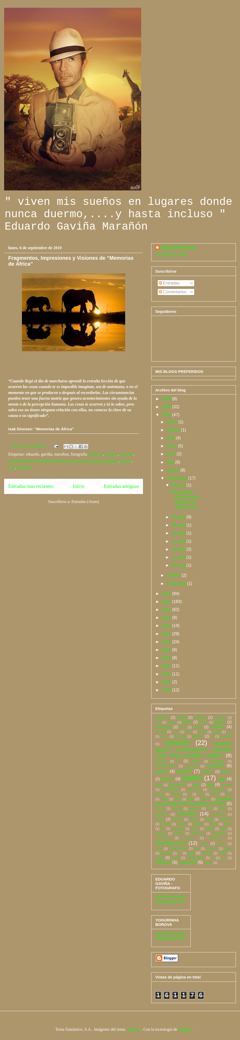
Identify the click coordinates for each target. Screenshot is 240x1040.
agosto (173, 470)
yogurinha (188, 862)
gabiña (184, 771)
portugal (198, 833)
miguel (194, 819)
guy (210, 784)
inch (201, 794)
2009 (167, 407)
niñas (214, 824)
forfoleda (191, 766)
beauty (220, 722)
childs (216, 732)
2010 (167, 415)
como (165, 736)
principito (162, 838)
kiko (190, 799)
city (229, 732)
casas (202, 732)
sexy (204, 843)
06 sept (179, 485)
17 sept (179, 557)
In (189, 794)
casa (188, 732)
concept (180, 736)
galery (227, 771)
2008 (167, 399)
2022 (167, 682)
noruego (178, 829)
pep (223, 829)
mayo (172, 446)
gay (221, 779)
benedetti (163, 727)
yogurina (163, 862)
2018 (167, 650)
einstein (161, 761)
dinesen (111, 454)
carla (175, 732)
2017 (167, 642)
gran (196, 785)
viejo (175, 858)
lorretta (194, 808)
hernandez (217, 789)
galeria (207, 771)
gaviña (125, 461)
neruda (198, 824)
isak (11, 467)
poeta (178, 833)
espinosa (217, 761)
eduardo (126, 454)
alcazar (200, 717)
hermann (194, 789)
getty (159, 785)
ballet (187, 722)
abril (171, 438)
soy (196, 848)
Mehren (177, 819)
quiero (189, 838)
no (163, 829)
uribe (222, 853)
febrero (174, 430)
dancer (198, 736)
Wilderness (195, 858)
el (178, 761)
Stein (228, 848)
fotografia (215, 766)
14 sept (179, 549)
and (158, 722)
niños (228, 824)
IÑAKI (215, 794)
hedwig (226, 785)
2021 (167, 674)
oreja (194, 829)
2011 (167, 593)
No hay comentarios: (30, 446)
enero (172, 422)
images (176, 794)
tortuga (207, 853)
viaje (159, 858)
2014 (167, 617)
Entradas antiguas (121, 486)
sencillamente (170, 843)
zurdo (208, 863)
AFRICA (95, 454)
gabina (161, 771)
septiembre (177, 478)
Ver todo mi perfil (170, 255)
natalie (182, 824)
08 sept (179, 525)
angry (172, 722)
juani (177, 799)
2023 (167, 690)
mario (160, 819)
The (191, 853)
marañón (24, 467)
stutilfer (166, 853)
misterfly (225, 819)
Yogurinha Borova (178, 247)
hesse (159, 794)
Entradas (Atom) (85, 501)
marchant (218, 814)
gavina (168, 779)
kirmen (205, 799)
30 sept (179, 565)
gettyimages (178, 785)
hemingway (170, 789)
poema (160, 833)
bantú (203, 722)
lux (209, 808)
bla (183, 727)
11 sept (179, 541)
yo (224, 858)
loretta (160, 808)
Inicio (79, 486)
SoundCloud (178, 848)
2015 (167, 625)
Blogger (184, 1029)
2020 (167, 666)
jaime (164, 799)
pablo (209, 829)
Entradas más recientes (31, 486)
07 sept (179, 517)
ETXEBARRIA (165, 766)
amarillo (220, 717)
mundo (166, 824)
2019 (167, 658)
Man (222, 808)
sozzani (211, 848)
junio (172, 454)
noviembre (177, 583)
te (179, 853)
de (212, 736)
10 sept (179, 533)
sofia (158, 848)
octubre (174, 575)
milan (209, 819)
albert (181, 717)
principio (219, 833)
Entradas (169, 283)
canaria (160, 732)
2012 (167, 601)
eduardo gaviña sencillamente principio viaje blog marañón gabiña (63, 461)
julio (171, 462)
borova (217, 727)
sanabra (216, 838)
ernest (196, 761)
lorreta (177, 808)
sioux (221, 843)
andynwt (134, 1029)
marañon (162, 814)
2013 (167, 609)
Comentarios (172, 292)
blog (197, 727)
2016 (167, 634)
